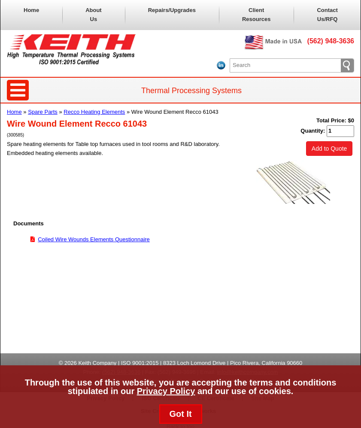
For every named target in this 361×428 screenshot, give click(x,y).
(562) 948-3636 (330, 41)
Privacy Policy (166, 391)
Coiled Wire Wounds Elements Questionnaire (94, 239)
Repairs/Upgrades (172, 10)
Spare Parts (43, 112)
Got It (180, 414)
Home (31, 10)
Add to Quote (329, 148)
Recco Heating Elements (94, 112)
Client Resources (256, 14)
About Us (93, 14)
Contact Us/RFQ (327, 14)
